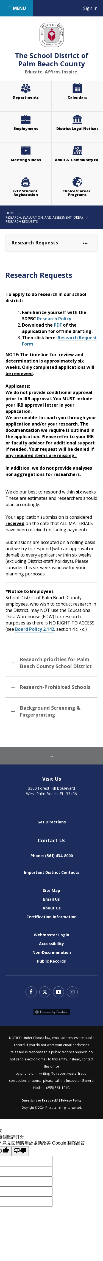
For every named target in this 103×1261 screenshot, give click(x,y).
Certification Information (51, 916)
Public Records (51, 961)
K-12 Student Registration (25, 193)
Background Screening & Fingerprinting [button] (50, 711)
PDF (58, 325)
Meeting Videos (31, 153)
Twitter (44, 991)
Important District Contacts (51, 872)
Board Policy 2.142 (34, 629)
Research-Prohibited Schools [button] (55, 687)
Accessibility (51, 943)
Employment (26, 128)
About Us (52, 908)
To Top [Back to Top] (51, 756)
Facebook (31, 991)
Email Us (51, 899)
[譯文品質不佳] (20, 1151)
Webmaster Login (51, 934)
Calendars (77, 97)
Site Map (51, 890)
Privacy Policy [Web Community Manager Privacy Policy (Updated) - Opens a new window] (71, 1100)
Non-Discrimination (51, 952)
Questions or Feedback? (39, 1100)
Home (10, 213)
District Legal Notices (79, 122)
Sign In (93, 8)
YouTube (58, 991)
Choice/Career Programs (77, 193)
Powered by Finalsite (52, 1012)
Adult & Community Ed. (77, 159)
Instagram (72, 991)
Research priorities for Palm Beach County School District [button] (56, 662)
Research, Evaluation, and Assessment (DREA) (44, 217)
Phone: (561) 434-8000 (51, 855)
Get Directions (51, 821)
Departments (26, 97)
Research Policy (54, 319)
